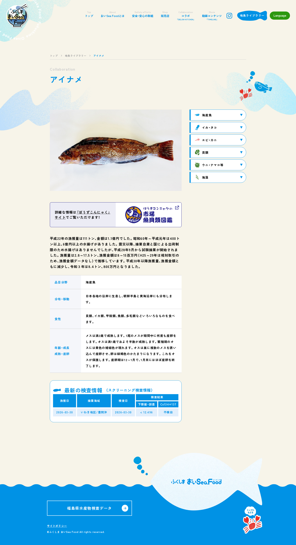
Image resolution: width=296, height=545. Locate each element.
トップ (89, 14)
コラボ (185, 15)
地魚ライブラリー (252, 15)
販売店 (165, 14)
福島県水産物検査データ (89, 508)
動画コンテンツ (212, 15)
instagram (229, 16)
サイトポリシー (57, 526)
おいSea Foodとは (112, 14)
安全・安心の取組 (142, 14)
